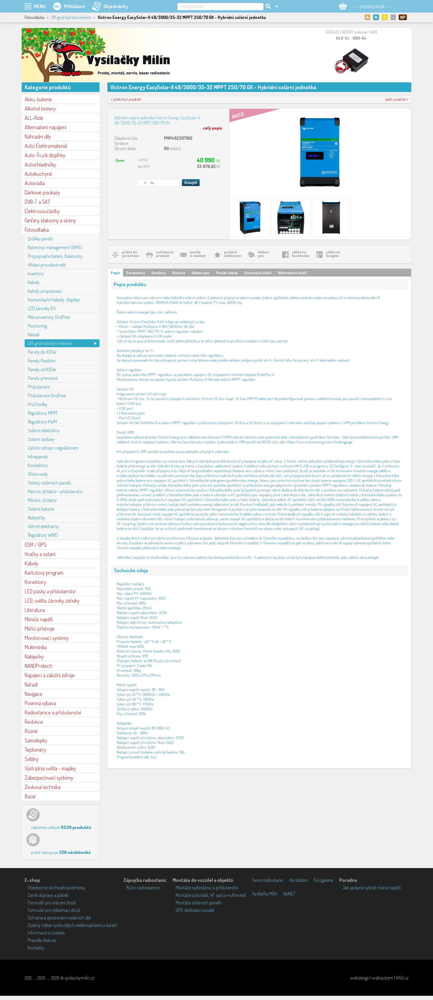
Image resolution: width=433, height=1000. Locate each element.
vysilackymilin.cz (79, 978)
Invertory (36, 274)
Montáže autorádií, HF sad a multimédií (211, 895)
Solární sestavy (41, 439)
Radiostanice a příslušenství (53, 712)
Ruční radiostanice (143, 888)
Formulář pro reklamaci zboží (54, 910)
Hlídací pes (201, 272)
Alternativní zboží (292, 272)
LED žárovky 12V (42, 308)
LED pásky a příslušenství (50, 591)
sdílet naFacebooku (301, 254)
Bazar (30, 796)
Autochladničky (40, 164)
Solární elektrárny (44, 430)
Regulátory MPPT (43, 413)
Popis (115, 272)
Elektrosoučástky (42, 211)
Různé (31, 731)
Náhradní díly (38, 136)
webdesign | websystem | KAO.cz (379, 978)
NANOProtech (38, 665)
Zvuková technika (42, 787)
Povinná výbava (40, 703)
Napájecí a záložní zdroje (50, 675)
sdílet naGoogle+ (333, 254)
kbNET (289, 894)
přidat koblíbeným (232, 254)
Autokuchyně (38, 173)
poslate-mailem (198, 254)
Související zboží (258, 272)
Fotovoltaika (37, 229)
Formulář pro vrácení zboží (51, 903)
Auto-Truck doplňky (45, 155)
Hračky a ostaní (40, 554)
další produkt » (396, 99)
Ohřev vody (38, 474)
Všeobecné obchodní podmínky (56, 888)
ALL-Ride (34, 118)
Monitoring (37, 326)
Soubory (158, 272)
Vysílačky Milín (265, 894)
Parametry (135, 272)
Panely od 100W (42, 369)
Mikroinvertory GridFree (49, 317)
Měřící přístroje (40, 628)
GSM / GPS (35, 544)
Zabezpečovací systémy (49, 777)
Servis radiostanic (268, 880)
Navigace (33, 693)
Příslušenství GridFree (47, 396)
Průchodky (38, 404)
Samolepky (36, 740)
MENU (40, 6)
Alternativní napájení (45, 127)
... (211, 127)
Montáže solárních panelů (199, 903)
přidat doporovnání (130, 254)
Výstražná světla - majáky (50, 768)
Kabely (34, 282)
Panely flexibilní (41, 361)
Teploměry (35, 749)
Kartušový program (44, 572)
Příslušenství (39, 387)
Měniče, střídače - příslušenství (55, 491)
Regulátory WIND (43, 535)
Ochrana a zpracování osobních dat (59, 918)
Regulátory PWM (42, 422)
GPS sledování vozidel (195, 910)
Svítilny (31, 759)
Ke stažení (299, 880)
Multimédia (36, 647)
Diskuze (178, 272)
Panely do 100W (42, 352)
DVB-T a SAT (37, 201)
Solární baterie (41, 509)
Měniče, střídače (42, 500)
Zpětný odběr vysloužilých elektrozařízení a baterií (72, 925)
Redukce (34, 721)
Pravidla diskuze (42, 940)
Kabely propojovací (45, 291)
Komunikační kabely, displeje (54, 300)
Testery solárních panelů (49, 483)
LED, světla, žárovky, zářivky (52, 600)
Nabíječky (36, 518)
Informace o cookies (46, 933)
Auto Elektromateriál (46, 145)
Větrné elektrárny (43, 526)
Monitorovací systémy (47, 638)
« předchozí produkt (126, 99)
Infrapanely (38, 457)
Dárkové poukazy (42, 192)
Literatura (35, 610)
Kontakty (36, 948)
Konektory (35, 582)
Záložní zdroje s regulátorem (53, 448)
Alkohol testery (40, 108)
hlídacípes (263, 254)
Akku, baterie (38, 99)
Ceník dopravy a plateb (48, 895)
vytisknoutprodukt (165, 254)
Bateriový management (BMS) (55, 247)
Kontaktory (38, 465)
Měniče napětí (39, 619)
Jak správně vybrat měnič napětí (371, 888)
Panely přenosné (43, 378)
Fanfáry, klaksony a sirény (50, 220)
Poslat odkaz (227, 272)
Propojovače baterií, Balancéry (55, 256)
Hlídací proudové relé (47, 265)
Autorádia (35, 183)
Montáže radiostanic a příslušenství (207, 888)
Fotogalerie (323, 880)
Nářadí (33, 335)
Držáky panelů (40, 239)
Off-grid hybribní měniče (71, 17)
